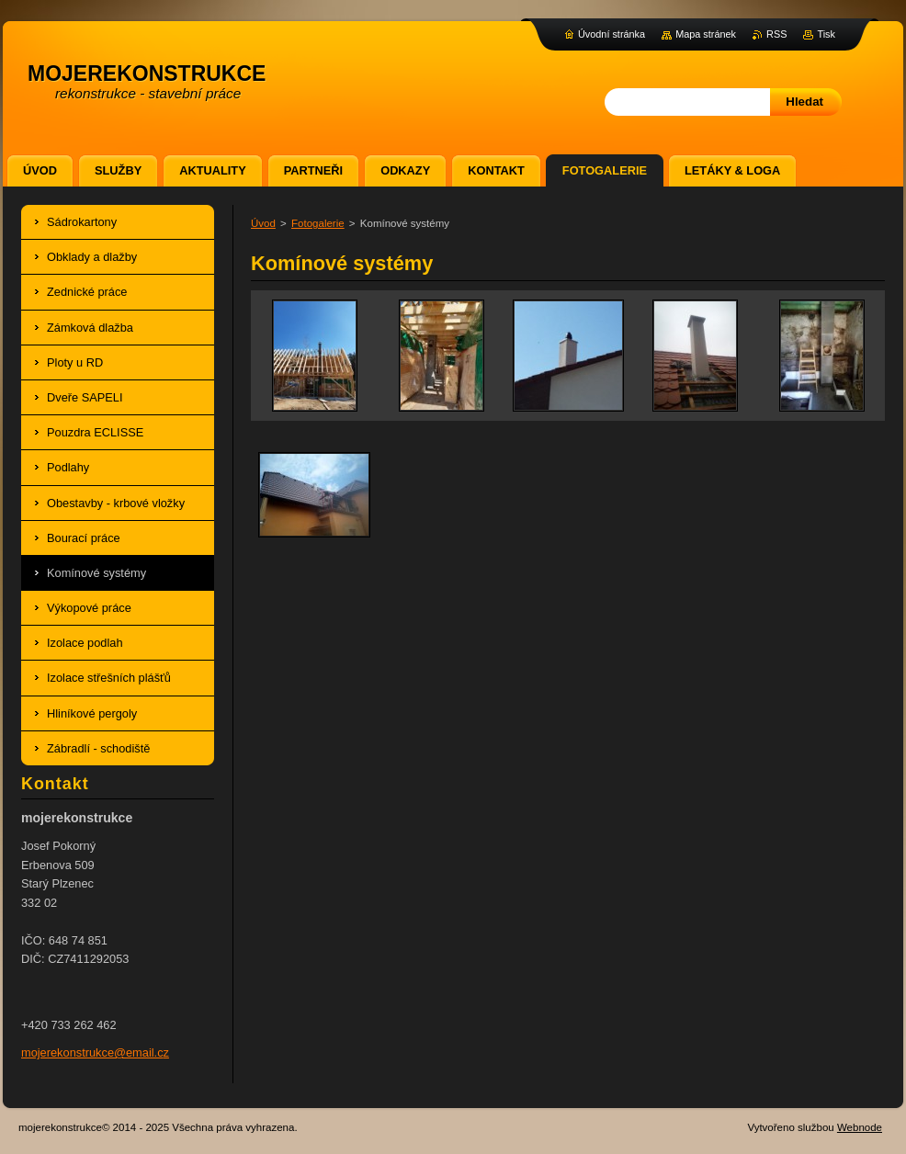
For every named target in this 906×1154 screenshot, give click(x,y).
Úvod (263, 223)
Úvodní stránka (611, 34)
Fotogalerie (318, 223)
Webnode (859, 1127)
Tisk (826, 34)
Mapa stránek (705, 34)
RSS (776, 34)
